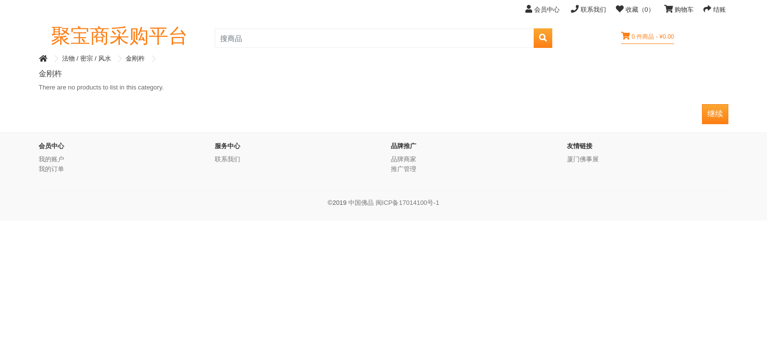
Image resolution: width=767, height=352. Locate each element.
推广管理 (403, 169)
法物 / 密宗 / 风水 (86, 58)
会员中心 (543, 9)
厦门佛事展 (583, 159)
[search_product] (374, 38)
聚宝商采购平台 (119, 35)
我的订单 (51, 169)
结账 (714, 9)
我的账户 (51, 159)
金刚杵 (135, 58)
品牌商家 (403, 159)
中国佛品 (361, 202)
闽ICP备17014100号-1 (407, 202)
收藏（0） (635, 9)
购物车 (679, 9)
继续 (715, 114)
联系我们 (588, 9)
